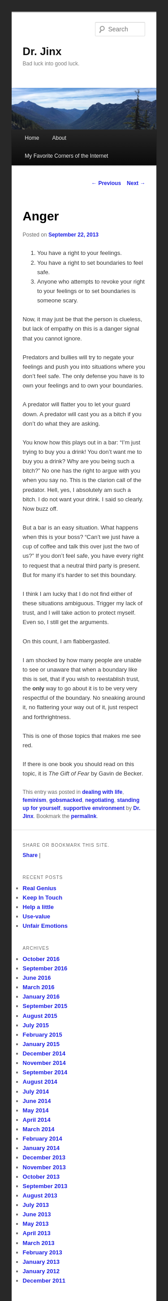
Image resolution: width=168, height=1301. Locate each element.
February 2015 (42, 1034)
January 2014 (41, 1148)
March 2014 (39, 1129)
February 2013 (42, 1252)
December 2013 (44, 1157)
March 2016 (39, 987)
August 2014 (40, 1081)
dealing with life (102, 792)
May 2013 (36, 1223)
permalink (84, 816)
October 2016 (41, 959)
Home (32, 138)
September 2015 (45, 1006)
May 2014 (36, 1110)
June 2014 (37, 1101)
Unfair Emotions (45, 925)
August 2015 (40, 1015)
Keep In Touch (43, 897)
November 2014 (44, 1063)
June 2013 (37, 1214)
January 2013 (41, 1261)
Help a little (38, 907)
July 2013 (36, 1205)
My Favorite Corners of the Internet (66, 156)
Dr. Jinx (42, 51)
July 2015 (36, 1025)
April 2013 (37, 1233)
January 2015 (41, 1044)
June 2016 (37, 977)
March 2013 (39, 1243)
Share (30, 855)
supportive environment (94, 808)
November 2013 (44, 1167)
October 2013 (41, 1176)
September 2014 (45, 1072)
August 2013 (40, 1195)
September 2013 (45, 1186)
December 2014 (44, 1053)
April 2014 (37, 1119)
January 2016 (41, 996)
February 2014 (42, 1138)
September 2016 (45, 968)
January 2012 (41, 1271)
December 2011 (44, 1280)
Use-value (36, 916)
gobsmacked (65, 800)
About (59, 138)
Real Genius (39, 888)
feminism (35, 800)
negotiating (99, 800)
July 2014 (36, 1091)
